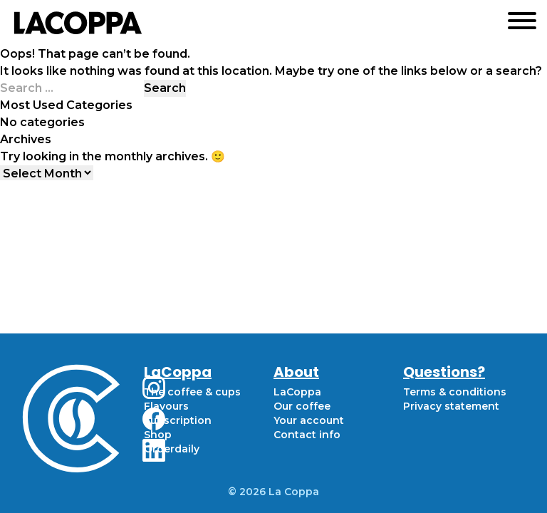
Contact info (307, 434)
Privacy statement (451, 406)
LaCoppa (297, 391)
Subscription (178, 420)
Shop (158, 434)
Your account (309, 420)
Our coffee (302, 406)
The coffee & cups (192, 391)
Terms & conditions (454, 391)
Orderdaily (171, 448)
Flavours (166, 406)
